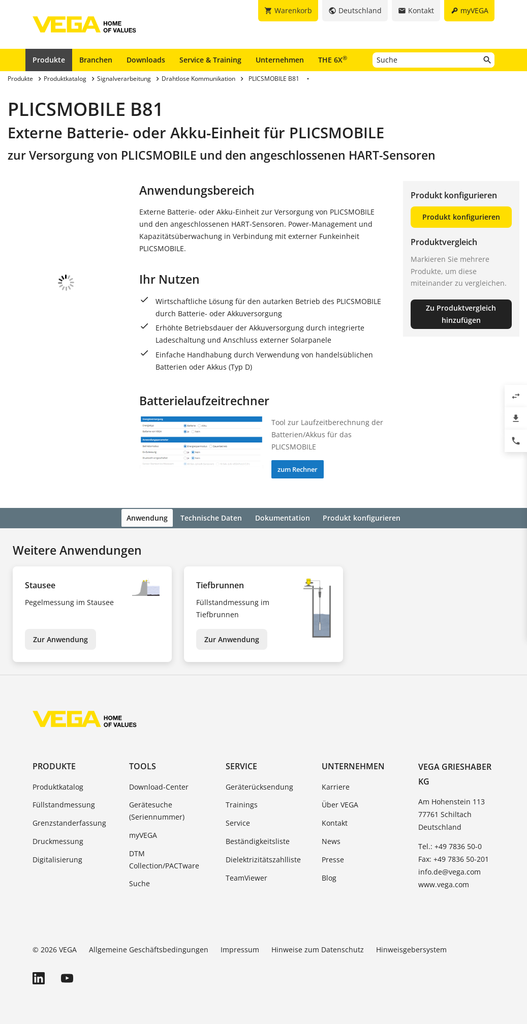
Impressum (240, 948)
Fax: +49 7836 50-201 (453, 857)
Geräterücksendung (259, 785)
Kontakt (335, 821)
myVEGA (143, 833)
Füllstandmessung (64, 803)
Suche (139, 882)
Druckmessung (58, 840)
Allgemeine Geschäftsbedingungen (148, 948)
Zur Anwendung (60, 638)
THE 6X (332, 59)
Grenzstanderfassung (69, 821)
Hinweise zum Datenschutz (317, 948)
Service (241, 765)
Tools (142, 765)
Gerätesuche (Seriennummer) (156, 810)
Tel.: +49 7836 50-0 (450, 845)
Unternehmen (280, 60)
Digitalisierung (57, 858)
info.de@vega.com (449, 870)
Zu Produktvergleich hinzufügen (461, 314)
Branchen (95, 60)
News (331, 840)
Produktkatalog (58, 785)
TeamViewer (246, 876)
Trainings (242, 803)
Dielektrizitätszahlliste (263, 858)
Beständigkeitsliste (258, 840)
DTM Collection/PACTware (164, 858)
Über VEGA (340, 803)
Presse (333, 858)
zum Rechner (297, 469)
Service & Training (210, 60)
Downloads (146, 60)
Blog (329, 876)
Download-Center (159, 785)
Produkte (49, 60)
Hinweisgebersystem (411, 948)
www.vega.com (443, 883)
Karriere (336, 785)
